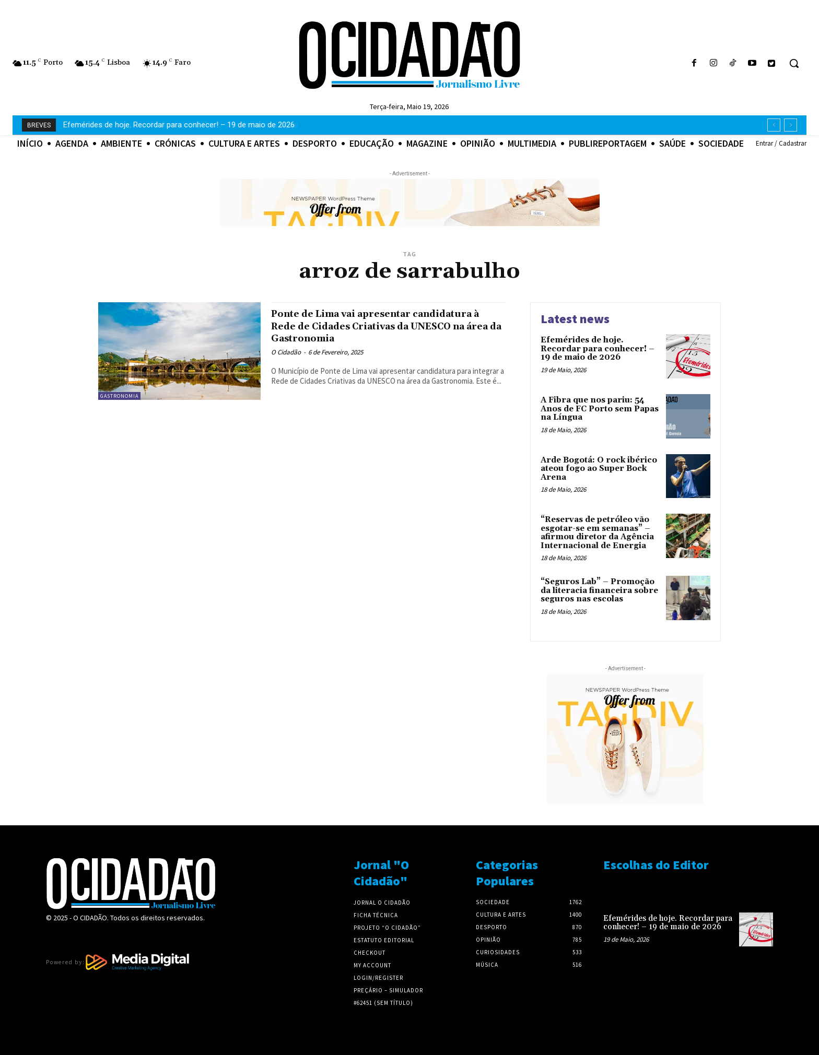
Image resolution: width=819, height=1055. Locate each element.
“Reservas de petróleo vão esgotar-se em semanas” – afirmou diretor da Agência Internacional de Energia (597, 533)
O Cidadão (286, 352)
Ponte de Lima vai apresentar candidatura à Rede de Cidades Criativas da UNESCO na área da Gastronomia (386, 326)
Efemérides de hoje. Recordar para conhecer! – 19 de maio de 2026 (597, 348)
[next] (790, 125)
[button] (793, 63)
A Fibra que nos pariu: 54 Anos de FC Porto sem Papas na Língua (176, 124)
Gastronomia (119, 396)
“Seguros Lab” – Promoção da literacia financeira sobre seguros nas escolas (599, 590)
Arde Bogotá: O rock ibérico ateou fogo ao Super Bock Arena (599, 468)
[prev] (773, 125)
